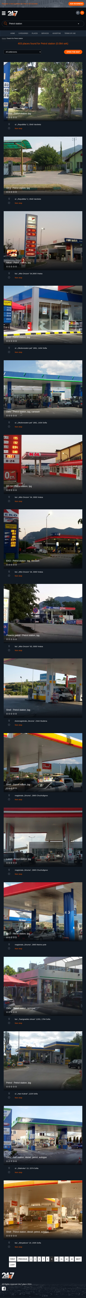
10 (56, 1259)
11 (62, 1259)
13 (72, 1259)
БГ (78, 13)
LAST (12, 1265)
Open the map (73, 52)
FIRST (12, 1259)
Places (35, 33)
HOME (12, 33)
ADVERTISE (56, 33)
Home (4, 38)
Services (45, 33)
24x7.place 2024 (24, 1284)
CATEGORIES (23, 33)
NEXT (78, 1259)
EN (82, 13)
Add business (76, 4)
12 (67, 1259)
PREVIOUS (22, 1259)
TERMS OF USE (70, 33)
